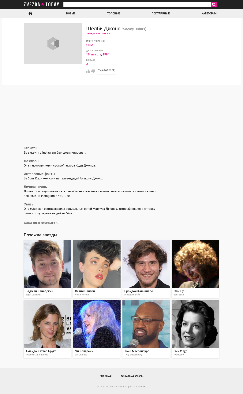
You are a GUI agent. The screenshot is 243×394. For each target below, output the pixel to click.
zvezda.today (115, 386)
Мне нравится (88, 71)
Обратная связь (132, 376)
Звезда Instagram (98, 33)
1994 (106, 54)
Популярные (160, 13)
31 (88, 64)
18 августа (93, 54)
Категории (209, 13)
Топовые (113, 13)
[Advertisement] (121, 113)
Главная (30, 13)
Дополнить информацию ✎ (41, 222)
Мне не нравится (93, 71)
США (89, 45)
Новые (70, 13)
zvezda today (41, 4)
